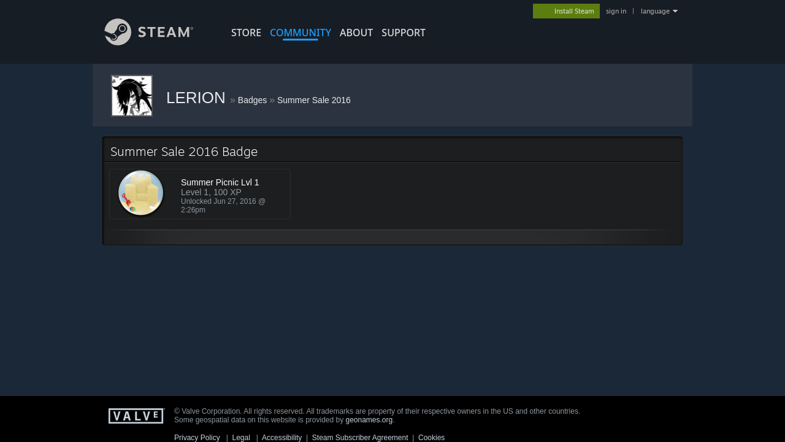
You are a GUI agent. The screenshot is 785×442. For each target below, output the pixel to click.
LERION (198, 97)
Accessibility (282, 437)
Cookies (431, 437)
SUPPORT (403, 32)
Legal (241, 437)
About (356, 32)
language (655, 11)
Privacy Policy (197, 437)
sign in (616, 11)
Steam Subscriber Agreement (360, 437)
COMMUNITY (300, 32)
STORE (246, 32)
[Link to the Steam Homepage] (158, 42)
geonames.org (369, 420)
